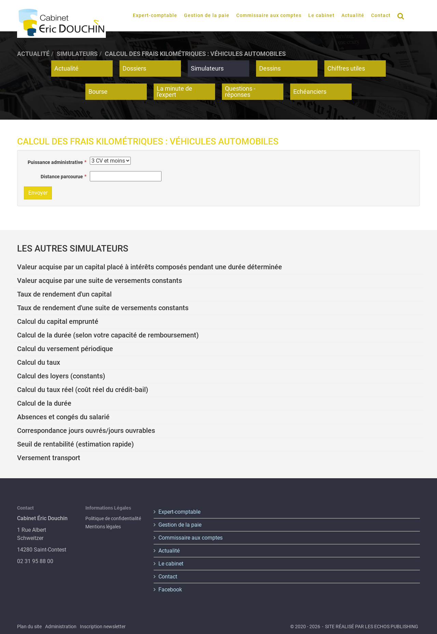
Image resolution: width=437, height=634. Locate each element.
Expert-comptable (155, 15)
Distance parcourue (62, 176)
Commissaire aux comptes (268, 15)
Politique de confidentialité (113, 518)
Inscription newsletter (103, 626)
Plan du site (29, 626)
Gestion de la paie (206, 15)
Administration (60, 626)
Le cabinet (321, 15)
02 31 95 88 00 (35, 561)
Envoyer (37, 193)
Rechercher (402, 15)
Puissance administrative (55, 162)
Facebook (170, 589)
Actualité (352, 15)
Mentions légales (103, 526)
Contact (381, 15)
